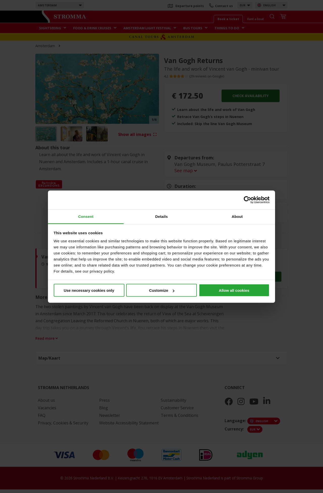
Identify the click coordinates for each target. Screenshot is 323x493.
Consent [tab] (86, 216)
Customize (161, 290)
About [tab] (237, 216)
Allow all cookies (234, 290)
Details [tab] (161, 216)
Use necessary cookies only (89, 290)
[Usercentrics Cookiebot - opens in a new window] (247, 200)
